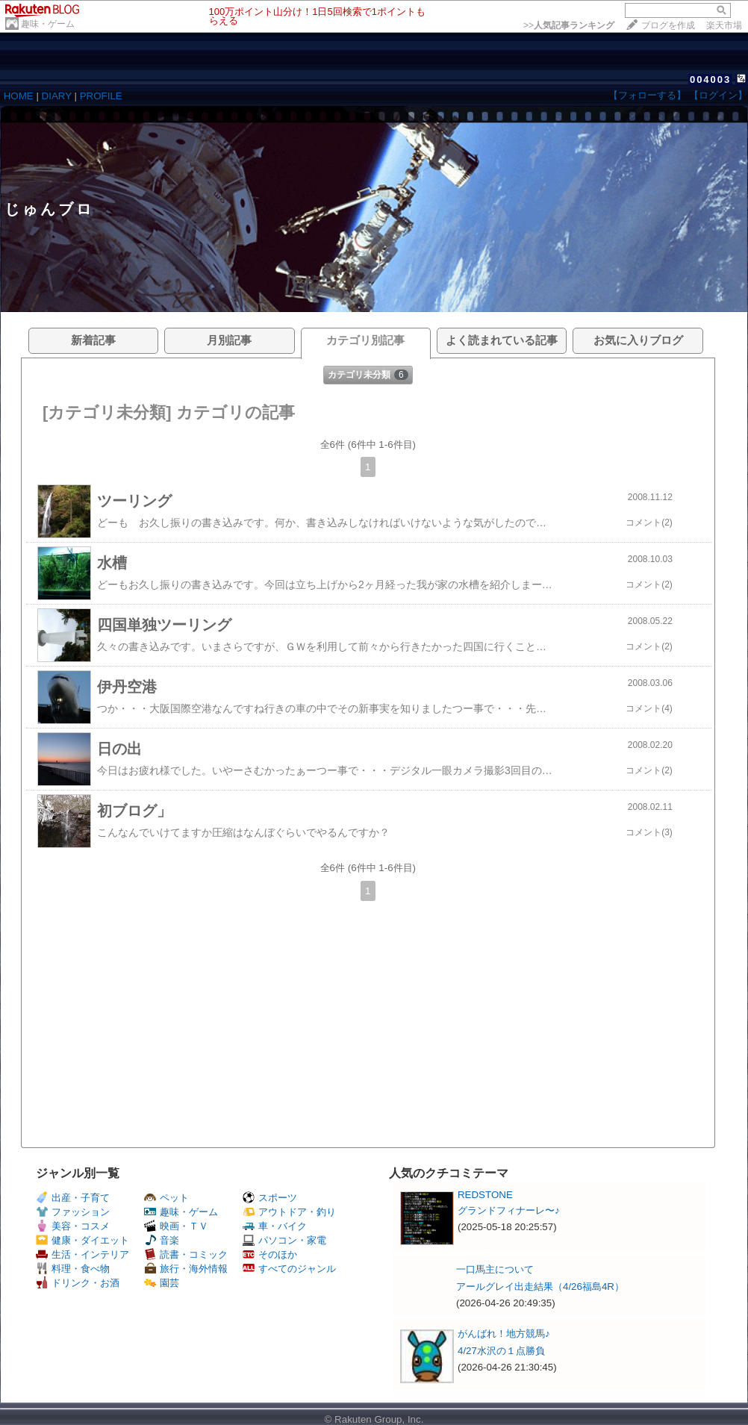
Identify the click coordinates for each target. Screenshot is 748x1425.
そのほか (270, 1254)
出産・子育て (73, 1197)
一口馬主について (495, 1269)
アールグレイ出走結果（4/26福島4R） (540, 1286)
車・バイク (275, 1226)
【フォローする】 (647, 95)
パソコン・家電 (284, 1240)
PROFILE (101, 96)
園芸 (161, 1282)
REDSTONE (485, 1194)
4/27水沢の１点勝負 (501, 1350)
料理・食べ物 (73, 1268)
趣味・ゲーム (48, 24)
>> (568, 25)
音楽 (161, 1240)
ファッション (73, 1211)
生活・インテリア (82, 1254)
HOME (19, 96)
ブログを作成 (668, 25)
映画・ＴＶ (176, 1226)
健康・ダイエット (82, 1240)
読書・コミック (186, 1254)
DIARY (57, 96)
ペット (166, 1197)
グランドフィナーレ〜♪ (509, 1210)
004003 (710, 79)
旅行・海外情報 (186, 1268)
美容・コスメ (73, 1226)
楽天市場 (724, 25)
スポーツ (270, 1197)
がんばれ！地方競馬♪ (504, 1333)
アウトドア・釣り (289, 1211)
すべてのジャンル (289, 1268)
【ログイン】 (718, 95)
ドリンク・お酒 (77, 1282)
